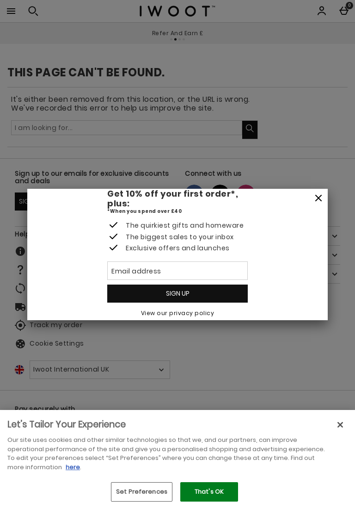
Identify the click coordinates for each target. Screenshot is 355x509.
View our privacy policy (177, 313)
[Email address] (177, 270)
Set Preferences (141, 491)
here (73, 467)
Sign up (178, 293)
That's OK (209, 491)
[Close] (318, 198)
